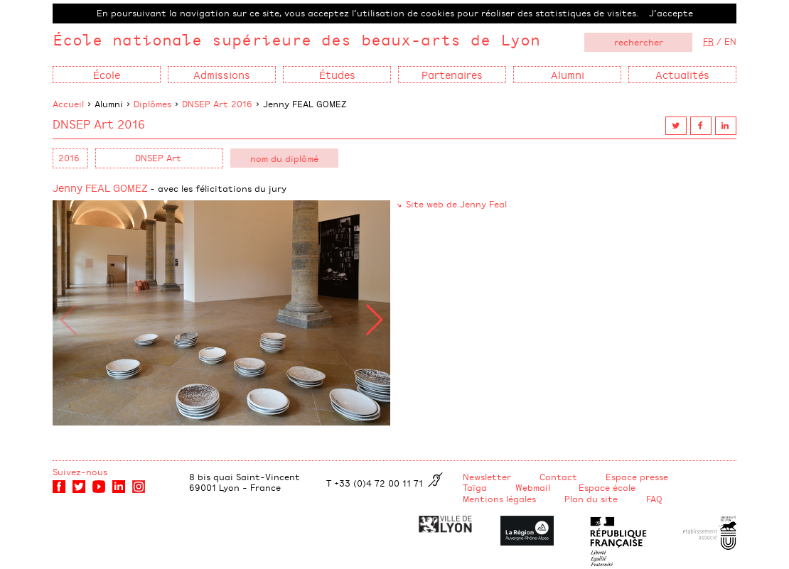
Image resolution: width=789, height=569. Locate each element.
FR (708, 41)
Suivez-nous (80, 471)
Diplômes (152, 103)
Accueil (68, 103)
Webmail (532, 487)
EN (730, 41)
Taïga (475, 487)
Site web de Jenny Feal (456, 203)
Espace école (607, 487)
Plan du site (591, 498)
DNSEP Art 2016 (217, 103)
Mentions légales (499, 498)
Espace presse (637, 476)
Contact (558, 476)
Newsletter (487, 476)
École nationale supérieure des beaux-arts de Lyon (296, 39)
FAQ (654, 498)
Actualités (682, 74)
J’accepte (671, 12)
